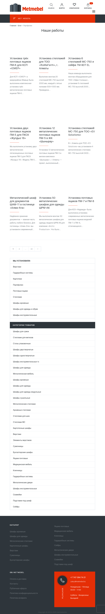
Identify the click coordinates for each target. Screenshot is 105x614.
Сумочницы (18, 446)
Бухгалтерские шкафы (23, 452)
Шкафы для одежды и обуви (25, 309)
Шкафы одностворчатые (23, 356)
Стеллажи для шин (21, 416)
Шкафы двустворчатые (23, 350)
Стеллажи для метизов (23, 338)
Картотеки (17, 279)
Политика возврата (18, 598)
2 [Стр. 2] (19, 249)
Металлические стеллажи (24, 404)
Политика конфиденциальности (24, 593)
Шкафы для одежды (22, 368)
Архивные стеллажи (22, 410)
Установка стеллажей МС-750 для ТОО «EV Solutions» (81, 131)
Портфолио (18, 285)
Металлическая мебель (23, 374)
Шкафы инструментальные (25, 315)
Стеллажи (17, 297)
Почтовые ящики (20, 291)
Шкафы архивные (21, 303)
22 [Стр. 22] (32, 249)
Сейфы (16, 507)
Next (38, 249)
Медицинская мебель (22, 465)
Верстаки (17, 267)
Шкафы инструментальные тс (26, 362)
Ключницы (17, 471)
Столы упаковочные (22, 344)
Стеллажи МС (19, 422)
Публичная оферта (18, 589)
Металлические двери (22, 483)
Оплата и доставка (18, 579)
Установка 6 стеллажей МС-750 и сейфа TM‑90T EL (81, 61)
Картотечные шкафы (22, 428)
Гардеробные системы (23, 273)
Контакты (14, 584)
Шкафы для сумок (21, 332)
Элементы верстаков (22, 440)
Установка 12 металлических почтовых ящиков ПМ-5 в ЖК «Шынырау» (49, 135)
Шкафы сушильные (21, 398)
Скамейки (17, 495)
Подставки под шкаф (22, 501)
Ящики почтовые (20, 458)
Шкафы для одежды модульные (27, 392)
